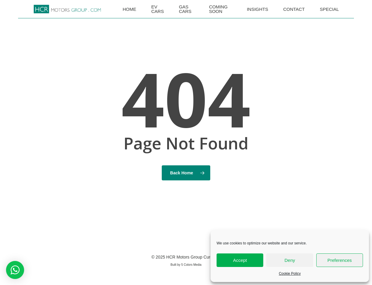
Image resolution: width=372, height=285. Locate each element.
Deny (289, 260)
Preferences (339, 260)
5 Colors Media (191, 264)
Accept (240, 260)
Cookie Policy (290, 273)
